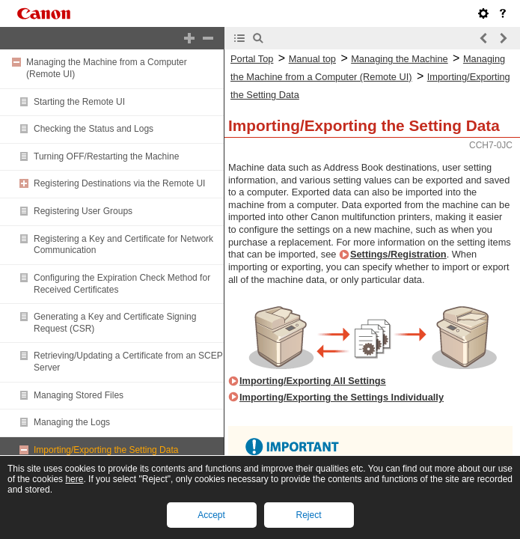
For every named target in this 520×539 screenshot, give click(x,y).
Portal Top (251, 58)
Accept (211, 515)
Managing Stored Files (78, 395)
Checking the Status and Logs (93, 129)
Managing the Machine (399, 58)
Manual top (312, 58)
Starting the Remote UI (79, 102)
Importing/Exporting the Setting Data (106, 450)
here (74, 479)
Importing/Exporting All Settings (312, 380)
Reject (308, 515)
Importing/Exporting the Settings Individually (341, 397)
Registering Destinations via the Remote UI (119, 183)
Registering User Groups (83, 211)
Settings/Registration (398, 254)
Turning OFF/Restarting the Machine (106, 156)
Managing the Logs (72, 422)
